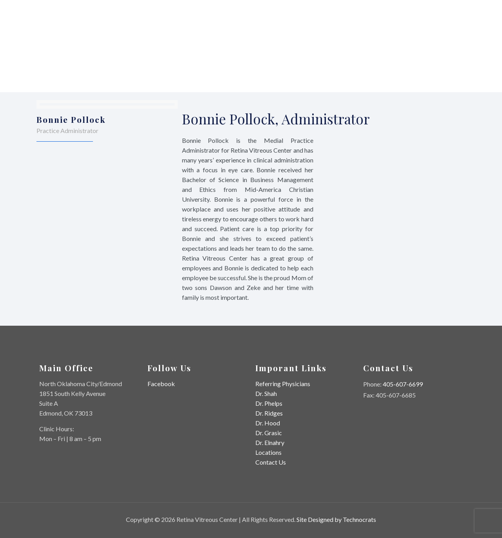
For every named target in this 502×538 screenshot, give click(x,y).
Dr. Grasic (268, 432)
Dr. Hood (267, 423)
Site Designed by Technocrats (336, 519)
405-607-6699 (403, 384)
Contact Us (270, 462)
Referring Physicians (282, 383)
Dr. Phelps (268, 403)
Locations (268, 452)
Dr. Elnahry (269, 442)
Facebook (161, 383)
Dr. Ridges (269, 413)
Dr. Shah (266, 393)
